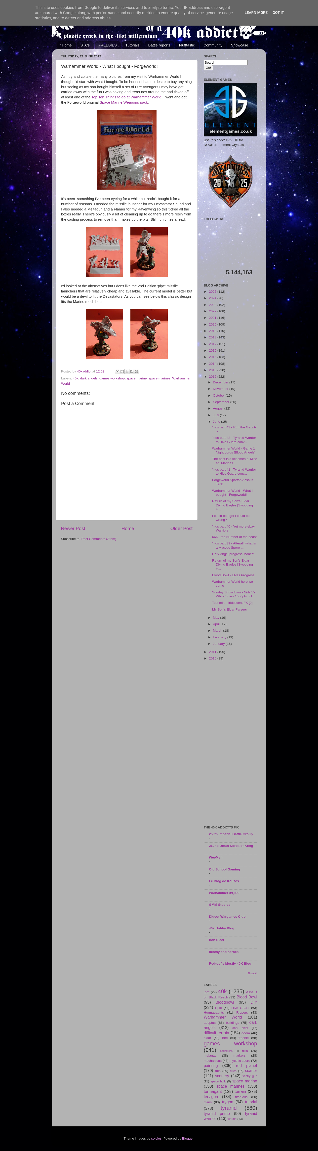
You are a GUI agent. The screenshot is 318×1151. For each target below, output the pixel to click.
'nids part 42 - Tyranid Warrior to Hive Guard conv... (234, 440)
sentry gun (249, 1076)
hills (245, 1051)
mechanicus (213, 1061)
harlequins (226, 1050)
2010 (213, 658)
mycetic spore (240, 1061)
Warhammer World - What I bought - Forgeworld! (232, 492)
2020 (213, 324)
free (225, 1038)
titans (208, 1102)
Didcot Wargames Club (227, 916)
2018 (213, 337)
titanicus (241, 1097)
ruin (218, 1071)
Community (212, 45)
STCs (85, 45)
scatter (251, 1070)
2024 (213, 298)
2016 (213, 350)
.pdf (206, 992)
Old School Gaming (224, 869)
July (216, 415)
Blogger (188, 1138)
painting (211, 1065)
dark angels (89, 378)
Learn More (256, 12)
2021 (213, 318)
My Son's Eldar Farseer (229, 609)
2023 (213, 305)
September (221, 402)
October (219, 395)
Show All (252, 973)
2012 (213, 376)
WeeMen (216, 857)
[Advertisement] (230, 743)
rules (233, 1071)
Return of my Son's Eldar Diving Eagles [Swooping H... (232, 505)
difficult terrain (216, 1032)
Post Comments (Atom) (98, 539)
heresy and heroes (223, 952)
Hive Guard (240, 1008)
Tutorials (132, 45)
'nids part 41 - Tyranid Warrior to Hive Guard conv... (234, 471)
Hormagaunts (214, 1012)
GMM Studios (219, 904)
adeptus (210, 1023)
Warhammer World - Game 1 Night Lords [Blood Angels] (233, 450)
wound (232, 1119)
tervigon (211, 1096)
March (218, 630)
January (219, 644)
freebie (243, 1038)
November (221, 389)
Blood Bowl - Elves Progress (233, 575)
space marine (136, 378)
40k (75, 378)
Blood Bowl (247, 997)
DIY (253, 1002)
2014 (213, 364)
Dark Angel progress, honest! (233, 554)
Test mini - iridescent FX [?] (232, 603)
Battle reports (159, 45)
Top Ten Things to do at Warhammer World (126, 97)
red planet (246, 1065)
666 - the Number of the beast (234, 537)
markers (240, 1055)
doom (245, 1033)
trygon (227, 1102)
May (216, 617)
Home (67, 45)
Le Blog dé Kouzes (224, 881)
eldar (207, 1038)
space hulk (218, 1081)
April (217, 624)
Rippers (242, 1012)
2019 (213, 331)
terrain (240, 1091)
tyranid (229, 1108)
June (217, 421)
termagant (213, 1091)
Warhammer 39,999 (224, 893)
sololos (156, 1138)
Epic (218, 1008)
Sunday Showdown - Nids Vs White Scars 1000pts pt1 (233, 594)
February (220, 637)
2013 (213, 370)
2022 (213, 311)
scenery (222, 1075)
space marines (159, 378)
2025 (213, 291)
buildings (232, 1023)
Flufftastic (187, 45)
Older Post (181, 528)
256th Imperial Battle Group (231, 834)
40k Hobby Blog (221, 928)
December (221, 382)
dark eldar (240, 1028)
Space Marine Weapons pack (124, 102)
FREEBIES (107, 45)
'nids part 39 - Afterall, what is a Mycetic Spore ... (234, 545)
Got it (278, 12)
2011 (213, 652)
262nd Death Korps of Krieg (231, 846)
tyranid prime (217, 1113)
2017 (213, 344)
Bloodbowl (224, 1002)
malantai (210, 1055)
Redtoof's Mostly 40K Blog (230, 963)
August (218, 408)
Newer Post (73, 528)
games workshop (112, 378)
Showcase (239, 45)
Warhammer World (223, 1017)
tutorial (251, 1102)
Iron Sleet (216, 940)
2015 (213, 357)
